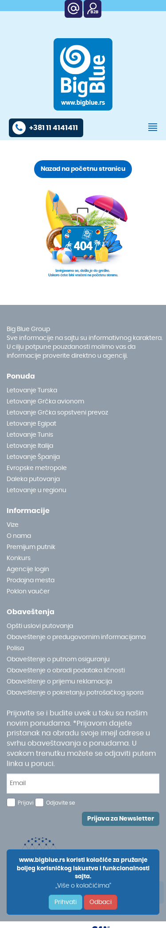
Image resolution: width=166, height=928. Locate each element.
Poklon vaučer (28, 591)
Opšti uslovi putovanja (40, 626)
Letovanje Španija (33, 457)
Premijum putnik (31, 547)
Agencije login (28, 569)
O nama (19, 536)
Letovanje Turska (32, 390)
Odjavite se (60, 803)
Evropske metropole (37, 468)
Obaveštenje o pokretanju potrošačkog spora (75, 693)
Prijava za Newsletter (120, 819)
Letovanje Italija (30, 446)
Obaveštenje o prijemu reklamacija (59, 682)
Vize (13, 525)
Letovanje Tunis (30, 435)
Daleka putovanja (33, 479)
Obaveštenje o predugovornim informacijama (76, 637)
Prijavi (26, 803)
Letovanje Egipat (31, 424)
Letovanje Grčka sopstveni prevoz (57, 413)
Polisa (15, 648)
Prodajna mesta (30, 580)
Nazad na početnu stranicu (83, 169)
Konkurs (19, 558)
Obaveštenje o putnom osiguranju (58, 659)
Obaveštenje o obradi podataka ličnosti (66, 670)
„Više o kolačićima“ (83, 886)
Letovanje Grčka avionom (45, 402)
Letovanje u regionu (36, 490)
